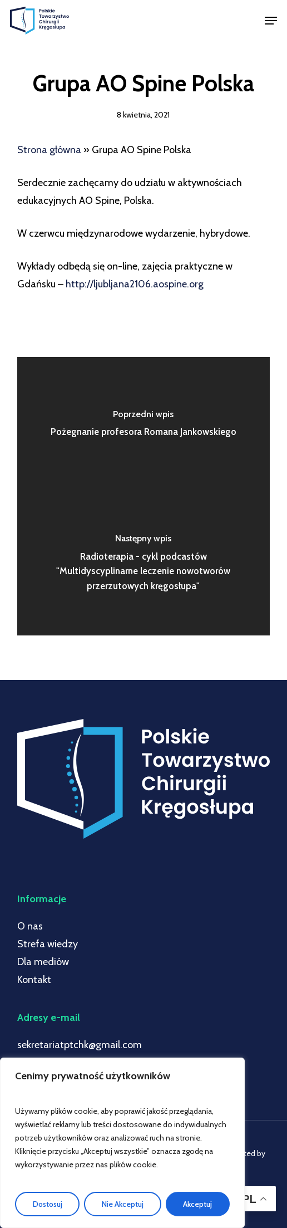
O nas (30, 926)
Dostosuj (47, 1204)
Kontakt (34, 979)
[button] (271, 20)
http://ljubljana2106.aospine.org (135, 284)
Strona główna (49, 150)
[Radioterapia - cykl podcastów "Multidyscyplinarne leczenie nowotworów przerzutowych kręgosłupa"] (143, 565)
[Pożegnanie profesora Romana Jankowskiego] (143, 426)
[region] (122, 1143)
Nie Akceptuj (123, 1204)
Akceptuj (197, 1204)
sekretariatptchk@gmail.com (79, 1045)
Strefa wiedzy (47, 944)
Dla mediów (43, 962)
